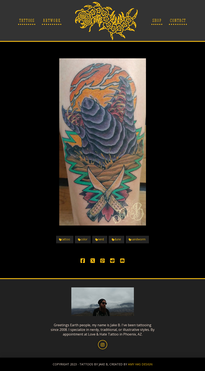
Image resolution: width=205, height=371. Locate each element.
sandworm (137, 239)
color (82, 239)
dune (116, 239)
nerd (99, 239)
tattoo (64, 239)
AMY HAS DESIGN (140, 364)
